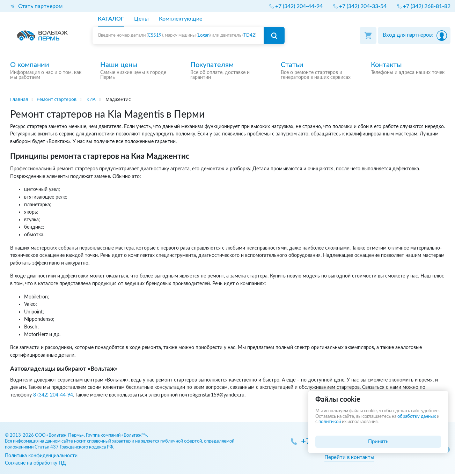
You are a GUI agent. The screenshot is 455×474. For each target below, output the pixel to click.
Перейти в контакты (349, 457)
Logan (204, 35)
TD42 (249, 35)
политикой (329, 422)
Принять (378, 441)
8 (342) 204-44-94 (53, 395)
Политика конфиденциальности (41, 455)
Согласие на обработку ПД (35, 463)
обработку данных (416, 416)
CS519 (155, 35)
